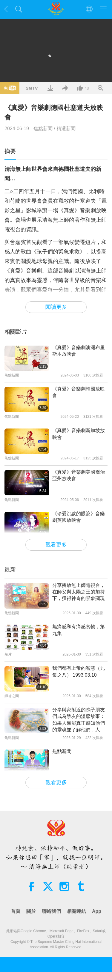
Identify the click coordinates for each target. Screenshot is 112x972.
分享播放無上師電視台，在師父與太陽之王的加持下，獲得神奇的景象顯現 (78, 592)
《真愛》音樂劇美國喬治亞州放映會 (78, 475)
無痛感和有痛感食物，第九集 (78, 630)
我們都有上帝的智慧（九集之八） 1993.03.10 (78, 671)
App (96, 911)
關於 (31, 911)
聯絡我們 (51, 911)
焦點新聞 (43, 128)
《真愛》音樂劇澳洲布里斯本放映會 (78, 351)
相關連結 (76, 911)
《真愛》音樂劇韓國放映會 (78, 392)
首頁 (15, 911)
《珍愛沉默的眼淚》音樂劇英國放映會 (78, 517)
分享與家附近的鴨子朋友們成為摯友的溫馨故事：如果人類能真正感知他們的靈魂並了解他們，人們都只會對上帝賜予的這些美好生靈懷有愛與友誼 (78, 720)
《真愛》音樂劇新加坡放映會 (78, 433)
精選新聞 (66, 128)
